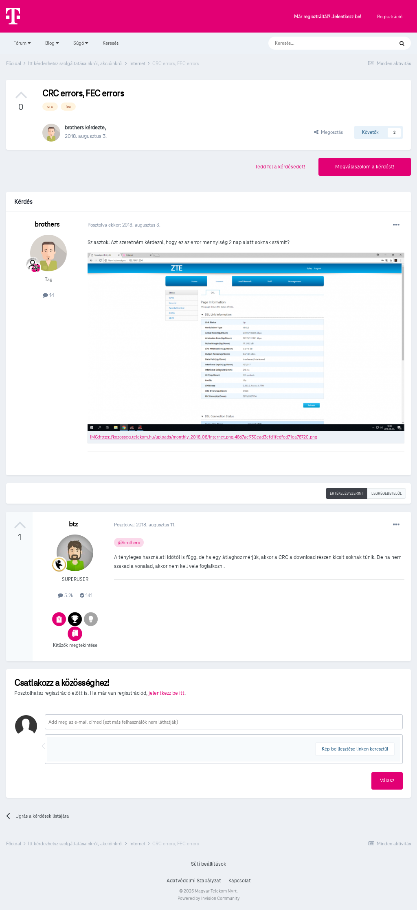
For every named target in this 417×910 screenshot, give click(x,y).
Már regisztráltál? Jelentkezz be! (327, 17)
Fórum (22, 43)
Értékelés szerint (346, 493)
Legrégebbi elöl (386, 493)
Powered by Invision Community (209, 898)
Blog (52, 43)
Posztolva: (145, 525)
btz (73, 524)
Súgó (80, 43)
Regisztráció (389, 16)
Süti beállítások (208, 864)
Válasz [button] (387, 780)
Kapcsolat (239, 880)
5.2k (65, 595)
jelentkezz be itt (166, 693)
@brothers (129, 543)
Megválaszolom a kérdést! (364, 167)
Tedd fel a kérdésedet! (280, 167)
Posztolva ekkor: (124, 225)
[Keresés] (322, 43)
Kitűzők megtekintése (75, 645)
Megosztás (328, 132)
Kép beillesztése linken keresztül (355, 749)
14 (48, 295)
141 (86, 595)
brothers (74, 127)
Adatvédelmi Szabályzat (194, 880)
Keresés (111, 43)
